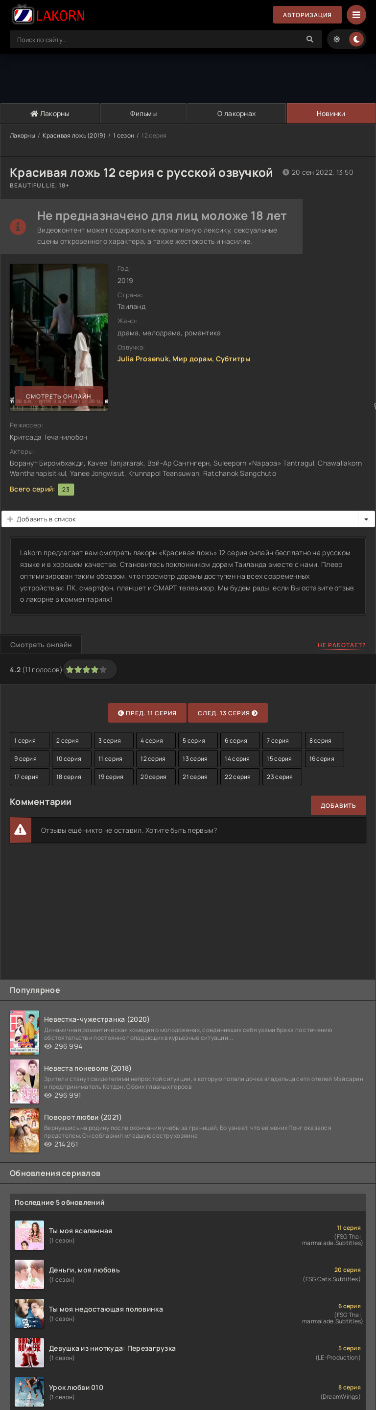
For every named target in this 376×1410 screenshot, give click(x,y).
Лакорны (50, 113)
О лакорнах (236, 113)
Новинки (331, 113)
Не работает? (342, 645)
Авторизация (307, 15)
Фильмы (143, 113)
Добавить (338, 805)
